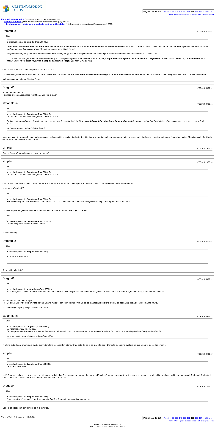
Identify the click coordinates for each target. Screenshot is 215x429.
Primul (166, 11)
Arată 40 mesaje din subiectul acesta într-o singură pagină (191, 14)
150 (184, 11)
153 (196, 11)
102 (176, 11)
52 (173, 11)
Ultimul (208, 11)
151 (188, 11)
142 (180, 11)
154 (200, 11)
